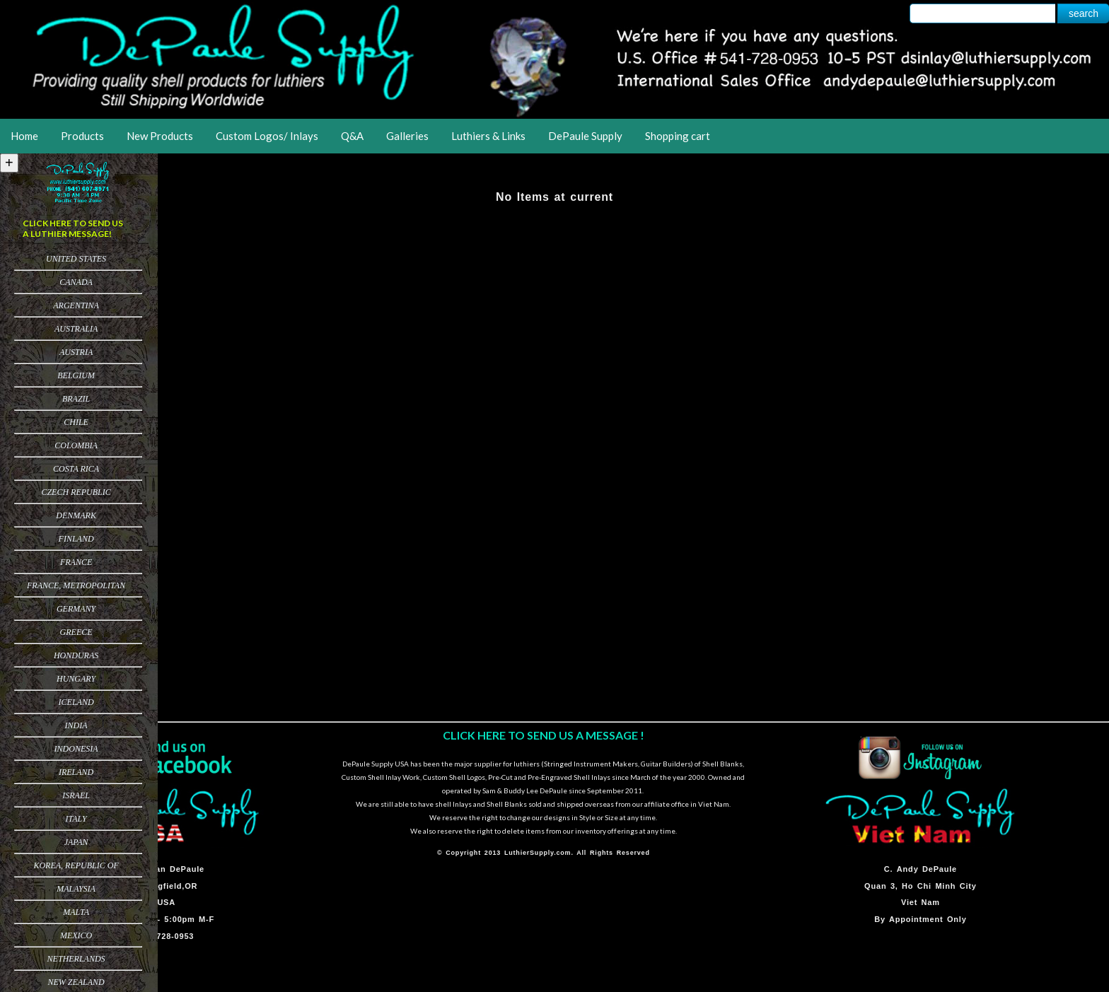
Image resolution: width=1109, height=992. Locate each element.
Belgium (76, 375)
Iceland (76, 702)
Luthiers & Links (488, 135)
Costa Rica (76, 469)
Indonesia (76, 749)
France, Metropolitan (76, 585)
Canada (76, 282)
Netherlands (76, 959)
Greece (76, 632)
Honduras (76, 655)
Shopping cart (677, 135)
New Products (160, 135)
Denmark (76, 515)
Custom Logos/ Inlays (267, 135)
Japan (76, 842)
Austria (76, 352)
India (76, 725)
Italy (75, 819)
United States (76, 259)
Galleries (407, 135)
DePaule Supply (585, 135)
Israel (76, 795)
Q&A (352, 135)
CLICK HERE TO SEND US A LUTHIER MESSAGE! (73, 228)
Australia (76, 329)
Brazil (76, 399)
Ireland (76, 772)
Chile (76, 422)
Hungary (76, 679)
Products (82, 135)
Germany (76, 609)
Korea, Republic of (75, 865)
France (76, 562)
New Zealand (75, 982)
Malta (76, 912)
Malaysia (76, 889)
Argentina (76, 305)
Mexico (76, 935)
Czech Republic (75, 492)
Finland (76, 539)
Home (24, 135)
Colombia (76, 445)
